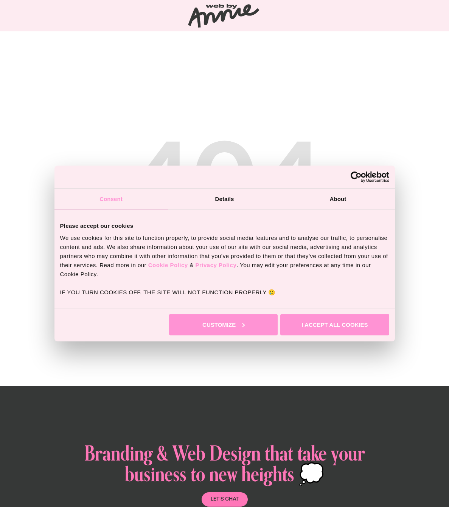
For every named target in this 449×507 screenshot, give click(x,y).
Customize (223, 324)
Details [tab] (224, 199)
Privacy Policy (215, 264)
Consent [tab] (111, 199)
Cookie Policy (168, 264)
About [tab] (338, 199)
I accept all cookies (334, 324)
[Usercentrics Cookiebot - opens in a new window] (356, 177)
